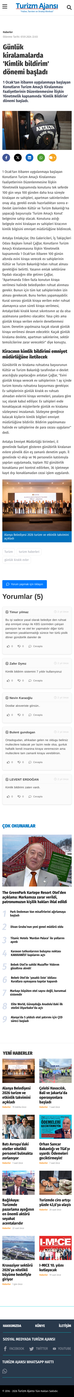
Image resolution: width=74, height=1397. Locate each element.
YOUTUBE (62, 1348)
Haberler (8, 32)
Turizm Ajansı (26, 1391)
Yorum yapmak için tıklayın (24, 584)
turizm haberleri (29, 552)
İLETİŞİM (65, 1326)
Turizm (8, 552)
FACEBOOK (13, 1348)
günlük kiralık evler (16, 560)
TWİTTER (38, 1348)
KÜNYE (40, 1326)
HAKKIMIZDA (12, 1326)
